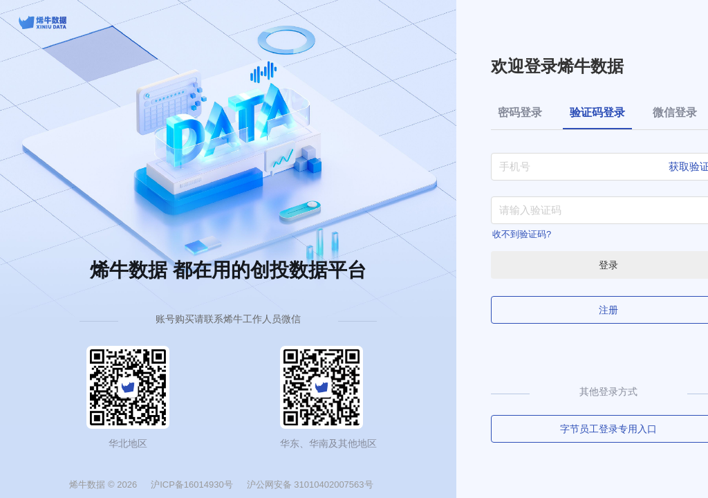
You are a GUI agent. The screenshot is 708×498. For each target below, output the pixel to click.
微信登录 (675, 112)
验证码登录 (597, 112)
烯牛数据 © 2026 (103, 484)
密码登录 (520, 112)
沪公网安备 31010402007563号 (310, 484)
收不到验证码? (521, 234)
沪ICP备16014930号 (192, 484)
